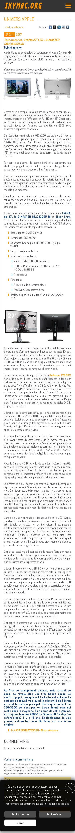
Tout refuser (54, 814)
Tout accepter (20, 814)
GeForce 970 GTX (60, 375)
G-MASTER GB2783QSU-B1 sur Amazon (34, 730)
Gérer (20, 823)
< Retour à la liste (14, 27)
